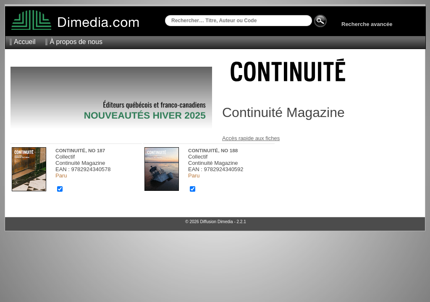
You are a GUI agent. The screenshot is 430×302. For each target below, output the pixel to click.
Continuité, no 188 (213, 150)
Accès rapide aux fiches (251, 138)
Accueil (25, 41)
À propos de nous (76, 41)
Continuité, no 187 (80, 150)
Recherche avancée (366, 24)
